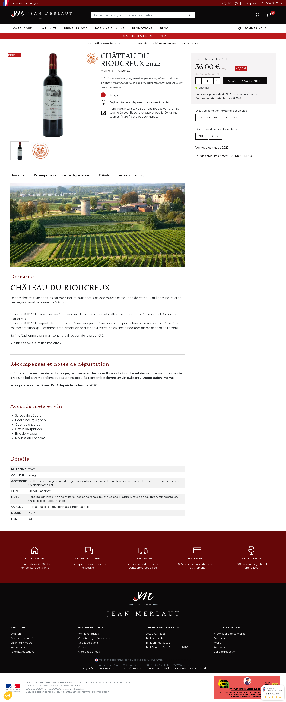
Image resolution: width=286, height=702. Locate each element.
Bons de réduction (225, 651)
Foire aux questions (22, 651)
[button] (7, 695)
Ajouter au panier (245, 81)
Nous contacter (19, 647)
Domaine (17, 175)
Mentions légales (88, 633)
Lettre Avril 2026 (155, 633)
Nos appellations (88, 642)
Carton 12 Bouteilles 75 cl (219, 117)
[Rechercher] (143, 15)
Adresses (219, 647)
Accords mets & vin (133, 175)
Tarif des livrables (156, 638)
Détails (104, 175)
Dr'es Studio (200, 668)
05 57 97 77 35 (273, 3)
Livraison (15, 633)
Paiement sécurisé (21, 638)
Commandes (221, 638)
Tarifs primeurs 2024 (158, 642)
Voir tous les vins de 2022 (211, 147)
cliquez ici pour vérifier (177, 659)
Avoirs (217, 642)
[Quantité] (207, 81)
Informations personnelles (229, 633)
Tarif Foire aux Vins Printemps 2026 (167, 647)
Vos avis (82, 647)
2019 (202, 136)
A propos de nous (89, 651)
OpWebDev (184, 668)
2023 (215, 136)
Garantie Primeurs (21, 642)
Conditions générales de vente (97, 638)
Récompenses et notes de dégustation (61, 175)
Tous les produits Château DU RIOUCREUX (223, 156)
